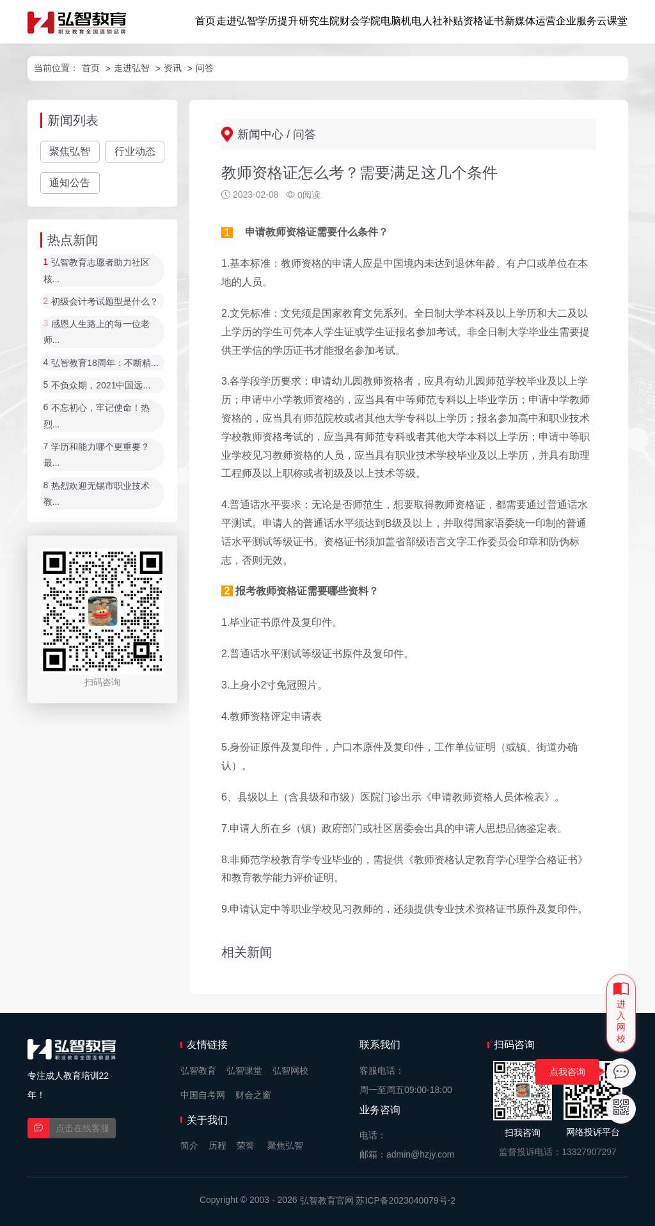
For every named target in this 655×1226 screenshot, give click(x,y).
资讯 (173, 68)
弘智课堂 (244, 1070)
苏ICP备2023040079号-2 (405, 1200)
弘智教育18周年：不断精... (104, 363)
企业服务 (576, 20)
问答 (205, 68)
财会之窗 (253, 1095)
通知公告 (69, 182)
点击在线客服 (82, 1128)
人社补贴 (442, 20)
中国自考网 (202, 1095)
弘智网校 (290, 1070)
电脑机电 (401, 20)
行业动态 (134, 151)
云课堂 (612, 20)
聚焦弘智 (69, 151)
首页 (205, 20)
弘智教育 (198, 1070)
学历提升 (277, 20)
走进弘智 (236, 20)
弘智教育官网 (327, 1200)
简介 (189, 1145)
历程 (217, 1145)
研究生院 (319, 20)
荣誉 (246, 1145)
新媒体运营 (530, 20)
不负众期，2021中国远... (100, 385)
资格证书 (483, 20)
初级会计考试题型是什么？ (105, 301)
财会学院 (360, 20)
